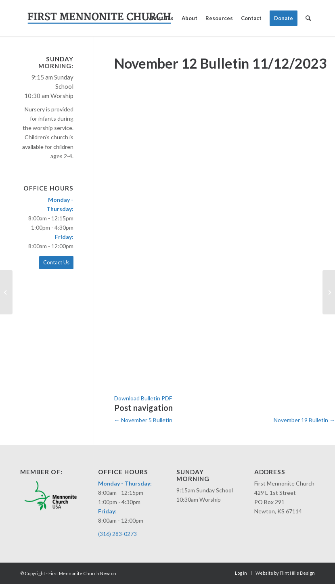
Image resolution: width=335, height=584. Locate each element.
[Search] (308, 18)
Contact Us (56, 262)
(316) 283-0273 (117, 533)
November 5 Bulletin (143, 420)
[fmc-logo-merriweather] (99, 18)
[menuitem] (160, 18)
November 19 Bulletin (304, 420)
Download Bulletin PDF (143, 398)
